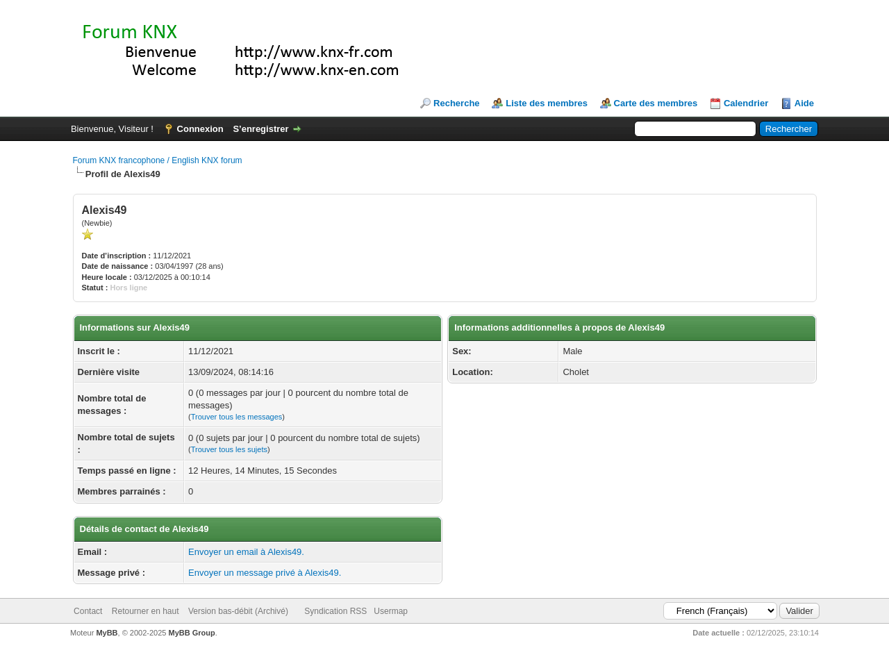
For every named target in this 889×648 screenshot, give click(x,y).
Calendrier (746, 103)
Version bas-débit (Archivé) (238, 611)
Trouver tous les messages (237, 417)
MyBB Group (192, 633)
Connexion (200, 129)
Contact (88, 611)
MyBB (106, 633)
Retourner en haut (145, 611)
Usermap (391, 611)
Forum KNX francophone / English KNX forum (157, 160)
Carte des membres (656, 103)
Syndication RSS (335, 611)
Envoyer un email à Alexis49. (246, 552)
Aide (804, 103)
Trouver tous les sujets (229, 449)
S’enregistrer (260, 129)
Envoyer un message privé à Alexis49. (264, 572)
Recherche (456, 103)
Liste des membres (547, 103)
